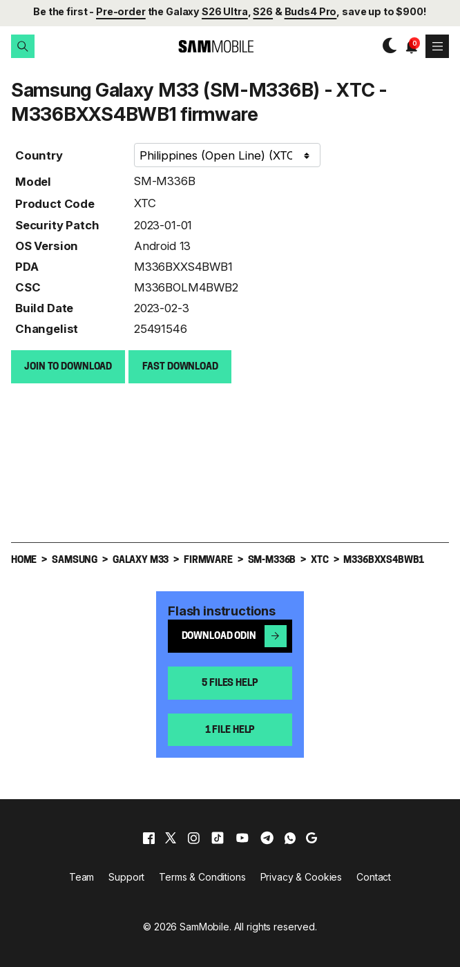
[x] (170, 837)
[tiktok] (217, 837)
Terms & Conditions (202, 876)
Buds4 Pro (311, 11)
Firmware (208, 560)
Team (81, 876)
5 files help (230, 683)
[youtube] (242, 837)
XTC (145, 202)
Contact (373, 876)
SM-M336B (164, 180)
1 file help (230, 730)
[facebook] (149, 837)
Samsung (74, 560)
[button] (23, 46)
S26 (263, 11)
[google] (311, 837)
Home (24, 560)
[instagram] (193, 837)
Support (126, 876)
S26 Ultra (225, 11)
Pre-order (121, 11)
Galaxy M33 (141, 560)
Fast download (180, 366)
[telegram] (267, 837)
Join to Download (68, 366)
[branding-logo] (204, 46)
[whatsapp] (290, 837)
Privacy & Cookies (301, 876)
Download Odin (234, 635)
